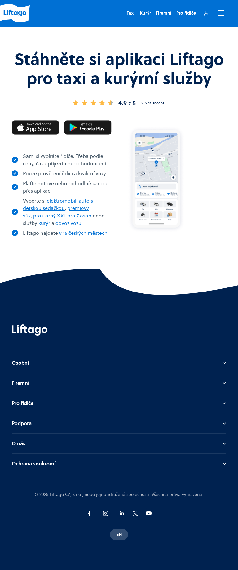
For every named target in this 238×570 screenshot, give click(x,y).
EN (119, 534)
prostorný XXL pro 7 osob (62, 215)
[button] (220, 13)
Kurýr (145, 13)
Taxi (131, 13)
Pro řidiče (186, 13)
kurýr (44, 223)
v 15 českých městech (83, 232)
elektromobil (61, 200)
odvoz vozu (68, 223)
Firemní (163, 13)
